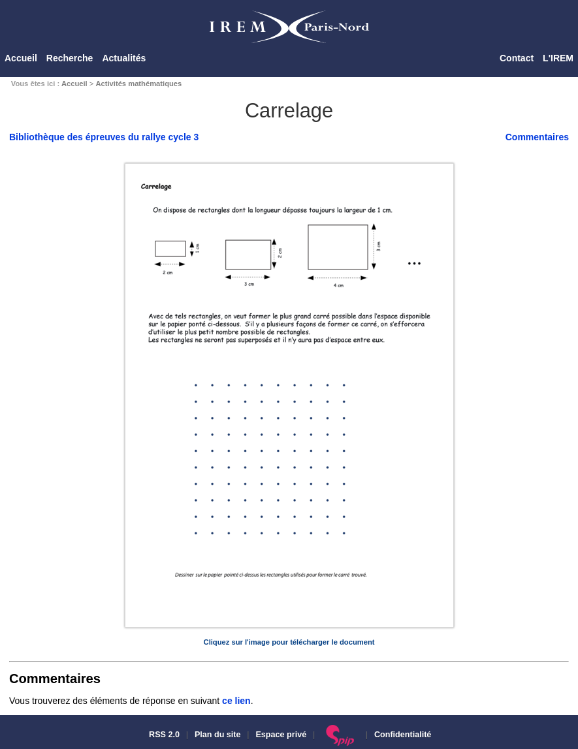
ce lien (236, 701)
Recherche (69, 58)
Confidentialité (402, 734)
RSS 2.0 (163, 734)
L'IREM (558, 58)
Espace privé (280, 734)
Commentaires (537, 137)
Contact (517, 58)
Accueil (21, 58)
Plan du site (218, 734)
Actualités (124, 58)
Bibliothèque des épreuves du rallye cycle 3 (104, 137)
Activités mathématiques (138, 83)
